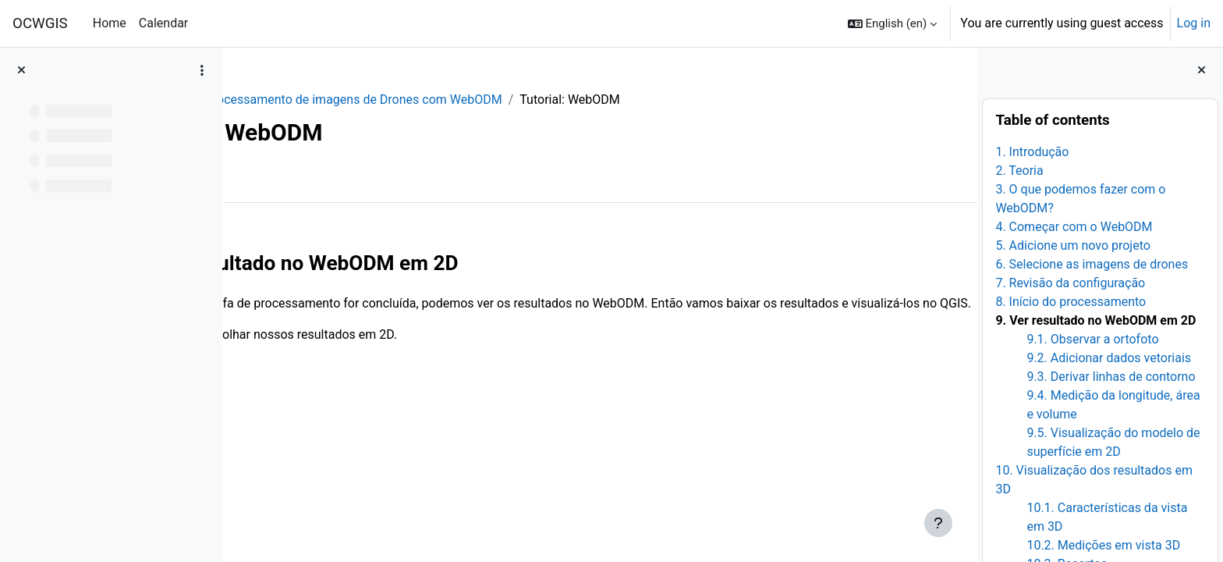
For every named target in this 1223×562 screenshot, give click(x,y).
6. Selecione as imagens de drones (1091, 264)
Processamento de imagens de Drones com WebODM (492, 99)
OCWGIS (40, 23)
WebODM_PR (289, 99)
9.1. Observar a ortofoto (1092, 339)
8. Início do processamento (1070, 301)
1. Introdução (1032, 151)
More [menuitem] (332, 178)
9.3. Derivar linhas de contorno (1110, 376)
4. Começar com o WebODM (1073, 226)
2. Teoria (1019, 170)
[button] (893, 23)
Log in (1194, 23)
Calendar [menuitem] (163, 23)
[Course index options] (202, 70)
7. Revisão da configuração (1070, 283)
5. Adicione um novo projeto (1072, 245)
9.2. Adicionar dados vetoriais (1108, 357)
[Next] (959, 257)
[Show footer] (938, 523)
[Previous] (239, 257)
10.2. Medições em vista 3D (1103, 545)
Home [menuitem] (109, 23)
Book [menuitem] (279, 178)
